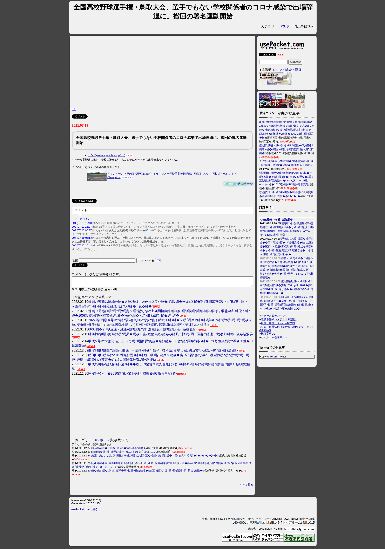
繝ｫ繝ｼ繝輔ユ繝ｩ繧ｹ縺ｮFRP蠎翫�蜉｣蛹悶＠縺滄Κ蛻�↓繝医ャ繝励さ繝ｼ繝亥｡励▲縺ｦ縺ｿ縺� (286, 149)
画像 (298, 70)
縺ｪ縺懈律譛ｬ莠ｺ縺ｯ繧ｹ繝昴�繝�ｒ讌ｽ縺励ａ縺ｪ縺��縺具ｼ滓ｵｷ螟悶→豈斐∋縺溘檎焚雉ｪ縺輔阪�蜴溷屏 (170, 336)
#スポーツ (288, 26)
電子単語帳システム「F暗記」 (279, 319)
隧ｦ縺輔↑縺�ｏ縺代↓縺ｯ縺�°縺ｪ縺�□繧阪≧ (118, 449)
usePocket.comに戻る (84, 511)
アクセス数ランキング (274, 315)
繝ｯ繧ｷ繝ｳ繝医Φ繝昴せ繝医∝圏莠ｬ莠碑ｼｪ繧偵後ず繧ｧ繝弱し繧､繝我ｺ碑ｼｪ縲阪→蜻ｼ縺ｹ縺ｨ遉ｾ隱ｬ (163, 352)
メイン (277, 70)
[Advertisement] (162, 71)
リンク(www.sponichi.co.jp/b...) (106, 155)
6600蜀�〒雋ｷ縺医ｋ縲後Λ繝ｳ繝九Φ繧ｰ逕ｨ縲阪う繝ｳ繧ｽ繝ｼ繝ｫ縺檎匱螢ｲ (143, 331)
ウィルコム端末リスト (274, 337)
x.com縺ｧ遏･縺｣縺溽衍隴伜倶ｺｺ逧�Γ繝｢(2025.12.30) (124, 453)
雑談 (288, 70)
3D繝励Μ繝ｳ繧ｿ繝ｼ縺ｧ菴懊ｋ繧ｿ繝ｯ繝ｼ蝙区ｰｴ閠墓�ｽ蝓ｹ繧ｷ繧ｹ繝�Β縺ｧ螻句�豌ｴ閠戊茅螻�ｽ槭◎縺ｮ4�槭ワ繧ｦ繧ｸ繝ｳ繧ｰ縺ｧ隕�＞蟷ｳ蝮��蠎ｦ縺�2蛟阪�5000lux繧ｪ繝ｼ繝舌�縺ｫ (286, 129)
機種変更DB (268, 333)
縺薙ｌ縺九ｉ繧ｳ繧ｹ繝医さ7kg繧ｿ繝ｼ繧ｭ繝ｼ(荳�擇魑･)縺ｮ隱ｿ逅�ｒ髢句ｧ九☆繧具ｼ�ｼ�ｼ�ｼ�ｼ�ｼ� (154, 457)
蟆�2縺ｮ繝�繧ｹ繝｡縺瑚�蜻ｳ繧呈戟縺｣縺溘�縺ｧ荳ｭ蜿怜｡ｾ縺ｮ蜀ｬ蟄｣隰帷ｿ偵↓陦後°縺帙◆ (146, 472)
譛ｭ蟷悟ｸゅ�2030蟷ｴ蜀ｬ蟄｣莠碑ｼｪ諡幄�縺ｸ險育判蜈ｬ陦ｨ (132, 375)
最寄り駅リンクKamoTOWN (278, 323)
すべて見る (246, 486)
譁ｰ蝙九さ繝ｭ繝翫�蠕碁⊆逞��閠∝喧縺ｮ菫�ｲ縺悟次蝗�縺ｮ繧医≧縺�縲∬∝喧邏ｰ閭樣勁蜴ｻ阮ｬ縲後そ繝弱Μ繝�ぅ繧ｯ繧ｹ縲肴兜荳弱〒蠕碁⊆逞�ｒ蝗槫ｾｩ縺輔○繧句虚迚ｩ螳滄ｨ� (286, 246)
